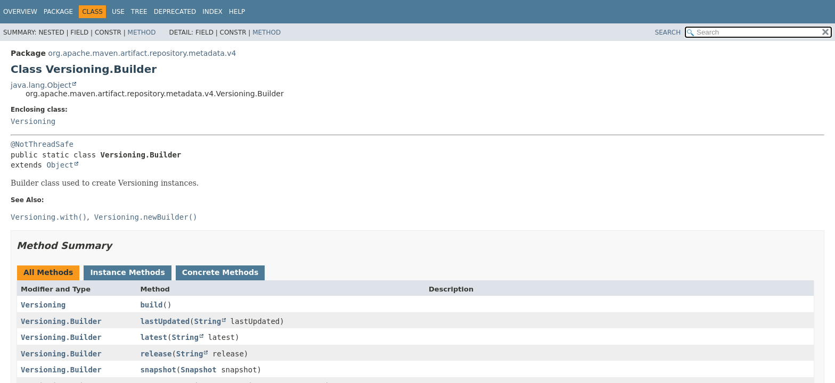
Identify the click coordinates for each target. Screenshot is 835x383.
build (151, 305)
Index (212, 11)
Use (118, 11)
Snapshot (198, 369)
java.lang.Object (41, 85)
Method (142, 32)
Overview (20, 11)
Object (59, 165)
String (208, 321)
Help (237, 11)
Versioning (33, 121)
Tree (139, 11)
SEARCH (668, 32)
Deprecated (175, 11)
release (155, 353)
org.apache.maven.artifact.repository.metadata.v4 (142, 53)
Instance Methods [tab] (127, 272)
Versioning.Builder (61, 321)
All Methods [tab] (48, 272)
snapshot (158, 369)
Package (58, 11)
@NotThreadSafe (42, 144)
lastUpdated (165, 321)
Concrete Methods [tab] (220, 272)
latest (153, 337)
